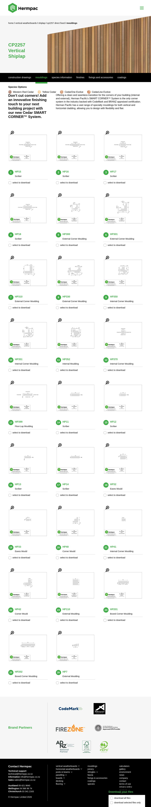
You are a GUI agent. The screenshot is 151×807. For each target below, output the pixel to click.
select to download (21, 182)
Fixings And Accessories (101, 77)
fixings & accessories (97, 778)
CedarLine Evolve (101, 92)
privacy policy (125, 787)
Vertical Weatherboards (26, 23)
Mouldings (41, 77)
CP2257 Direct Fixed (56, 23)
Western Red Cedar (23, 92)
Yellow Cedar (49, 92)
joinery (91, 769)
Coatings (121, 77)
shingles (91, 772)
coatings (92, 781)
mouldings (92, 766)
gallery (122, 769)
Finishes (80, 77)
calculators (124, 766)
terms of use (125, 784)
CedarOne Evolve (74, 92)
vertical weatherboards (66, 766)
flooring (59, 784)
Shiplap (42, 23)
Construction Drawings (19, 77)
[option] (75, 44)
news (121, 775)
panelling (60, 775)
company (123, 778)
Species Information (62, 77)
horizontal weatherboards (68, 769)
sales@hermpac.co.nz (25, 780)
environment (125, 772)
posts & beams (63, 772)
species (91, 784)
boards (59, 778)
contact (122, 781)
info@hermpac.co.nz (30, 777)
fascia (90, 775)
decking (59, 781)
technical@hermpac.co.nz (20, 774)
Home (11, 23)
